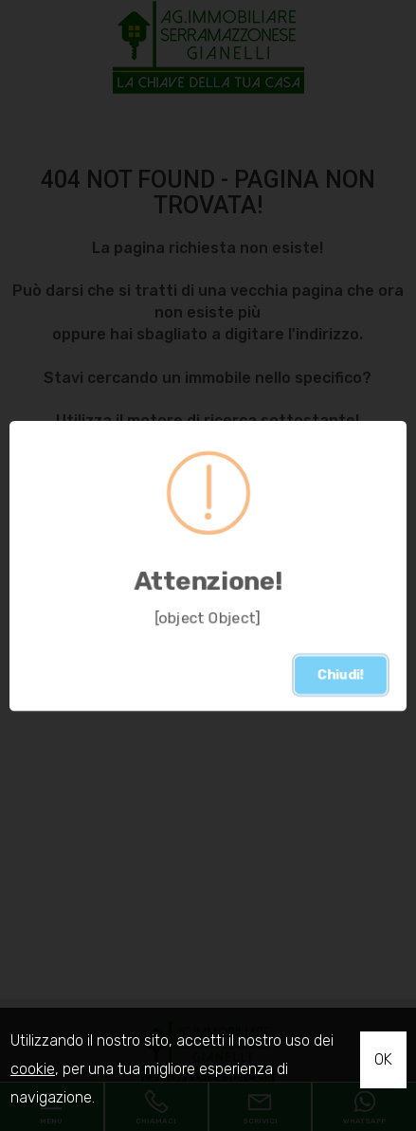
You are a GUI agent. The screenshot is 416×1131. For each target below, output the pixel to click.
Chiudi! (340, 674)
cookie (32, 1069)
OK (383, 1059)
